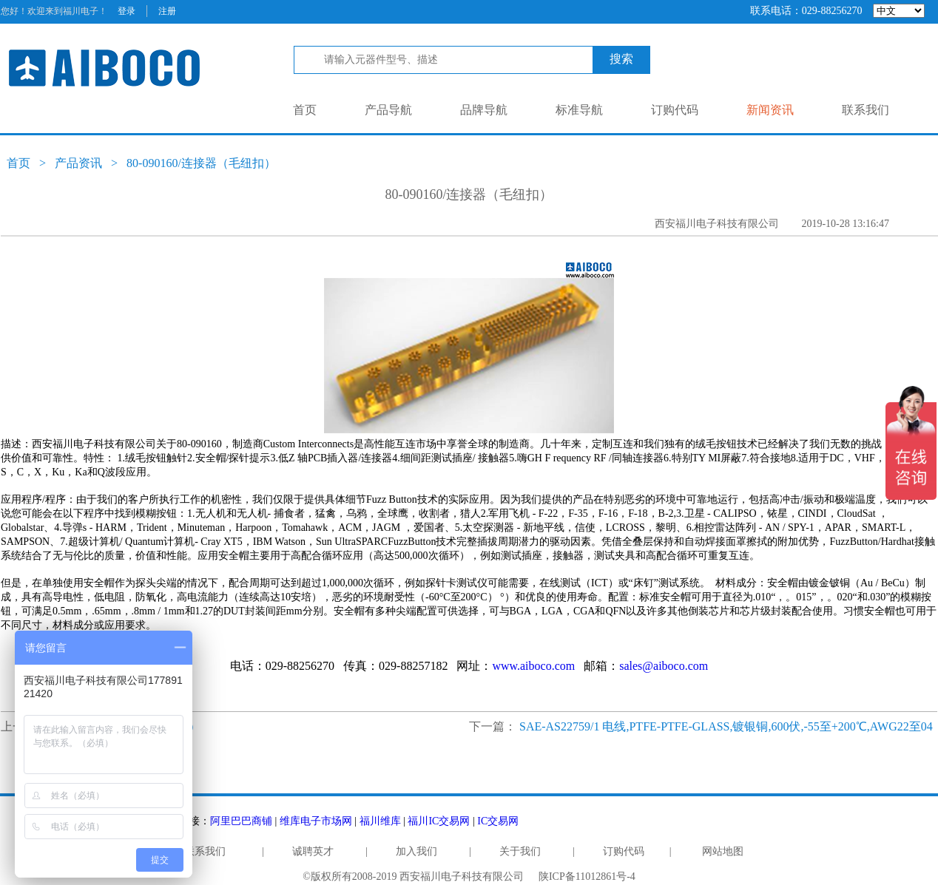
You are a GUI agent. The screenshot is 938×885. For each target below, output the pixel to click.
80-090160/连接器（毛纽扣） (201, 163)
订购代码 (674, 110)
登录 (126, 11)
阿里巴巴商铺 (241, 821)
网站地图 (722, 851)
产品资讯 (78, 163)
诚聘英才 (313, 851)
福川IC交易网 (439, 821)
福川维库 (380, 821)
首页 (305, 110)
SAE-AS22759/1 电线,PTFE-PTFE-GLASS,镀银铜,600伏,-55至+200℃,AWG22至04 (726, 726)
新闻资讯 (770, 110)
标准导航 (579, 110)
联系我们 (865, 110)
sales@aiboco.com (663, 665)
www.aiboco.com (533, 665)
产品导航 (388, 110)
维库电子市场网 (316, 821)
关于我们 (520, 851)
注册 (167, 11)
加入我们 (416, 851)
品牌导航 (483, 110)
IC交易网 (498, 821)
